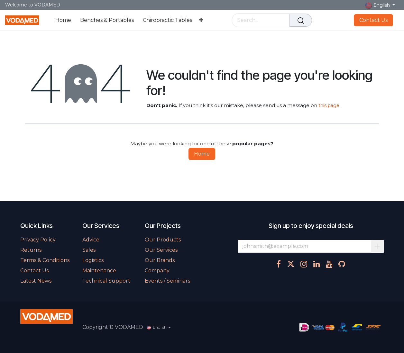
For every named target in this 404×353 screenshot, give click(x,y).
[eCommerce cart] (321, 20)
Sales (89, 250)
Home (202, 154)
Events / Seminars (167, 281)
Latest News (35, 281)
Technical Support (106, 281)
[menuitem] (63, 20)
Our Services (161, 250)
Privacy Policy (38, 240)
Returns (30, 250)
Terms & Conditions (44, 260)
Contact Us (373, 20)
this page (328, 105)
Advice (90, 240)
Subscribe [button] (377, 246)
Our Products (163, 240)
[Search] (300, 20)
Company (157, 270)
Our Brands (160, 260)
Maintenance (99, 270)
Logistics (93, 260)
